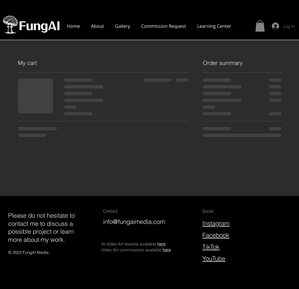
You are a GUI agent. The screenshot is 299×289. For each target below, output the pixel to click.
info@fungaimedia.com (134, 222)
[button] (260, 26)
